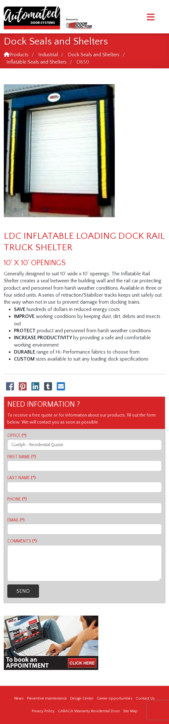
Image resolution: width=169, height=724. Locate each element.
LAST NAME (21, 477)
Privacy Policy (43, 711)
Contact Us (145, 698)
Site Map (130, 711)
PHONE (17, 499)
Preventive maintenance (47, 698)
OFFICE (16, 435)
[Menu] (151, 17)
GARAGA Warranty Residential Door (89, 711)
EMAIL (15, 520)
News (19, 698)
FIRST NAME (21, 456)
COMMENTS (22, 541)
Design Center (82, 698)
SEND (23, 591)
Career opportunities (115, 698)
